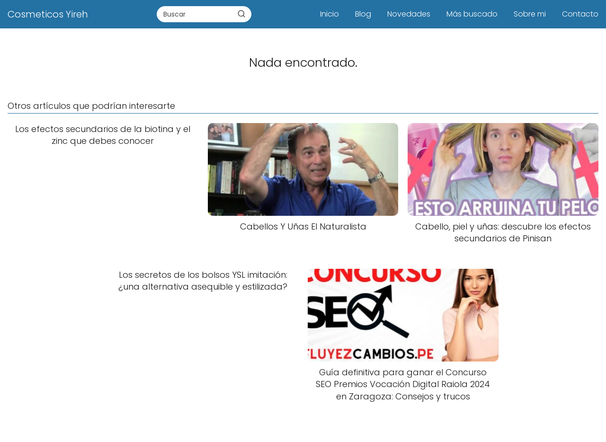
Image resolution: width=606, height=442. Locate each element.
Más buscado (472, 14)
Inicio (329, 14)
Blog (363, 14)
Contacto (580, 14)
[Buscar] (241, 13)
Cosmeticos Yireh (48, 14)
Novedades (408, 14)
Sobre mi (530, 14)
